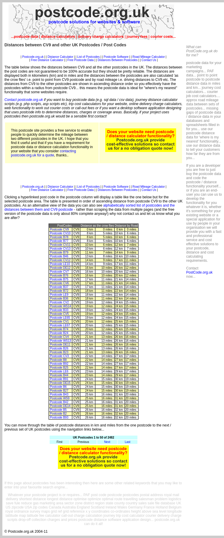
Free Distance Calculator (47, 60)
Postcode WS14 (60, 306)
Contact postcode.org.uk (23, 100)
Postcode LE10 (60, 264)
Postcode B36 (59, 298)
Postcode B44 (59, 375)
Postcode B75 (59, 279)
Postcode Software (116, 56)
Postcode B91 (59, 379)
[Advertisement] (93, 53)
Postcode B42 (59, 402)
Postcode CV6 (59, 283)
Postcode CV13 (60, 248)
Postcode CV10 (60, 233)
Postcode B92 (59, 363)
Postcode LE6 (59, 371)
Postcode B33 (59, 310)
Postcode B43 (59, 394)
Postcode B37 (59, 287)
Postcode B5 (58, 409)
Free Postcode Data (80, 60)
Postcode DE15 (60, 383)
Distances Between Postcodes (117, 60)
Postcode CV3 (59, 356)
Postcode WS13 (60, 340)
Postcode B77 (59, 241)
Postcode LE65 (60, 317)
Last (127, 442)
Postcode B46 (59, 256)
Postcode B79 (59, 252)
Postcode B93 (59, 417)
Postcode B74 (59, 329)
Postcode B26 (59, 348)
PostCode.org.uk (199, 272)
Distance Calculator (60, 56)
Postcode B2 (58, 413)
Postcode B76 (59, 275)
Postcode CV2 (59, 302)
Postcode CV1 (59, 321)
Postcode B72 (59, 290)
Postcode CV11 (60, 244)
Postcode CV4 (59, 337)
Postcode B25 (59, 367)
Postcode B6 (58, 386)
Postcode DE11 (60, 344)
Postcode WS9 (59, 398)
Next (107, 442)
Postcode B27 (59, 390)
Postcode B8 (58, 360)
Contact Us (149, 60)
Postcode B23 (59, 352)
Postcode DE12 (60, 267)
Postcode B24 (59, 333)
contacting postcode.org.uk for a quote (43, 153)
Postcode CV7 (59, 271)
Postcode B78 (59, 237)
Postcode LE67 (60, 325)
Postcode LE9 (59, 294)
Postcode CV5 (59, 313)
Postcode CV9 (59, 229)
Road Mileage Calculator (148, 56)
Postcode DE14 (60, 406)
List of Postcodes (88, 56)
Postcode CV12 (60, 260)
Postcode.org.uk (32, 56)
